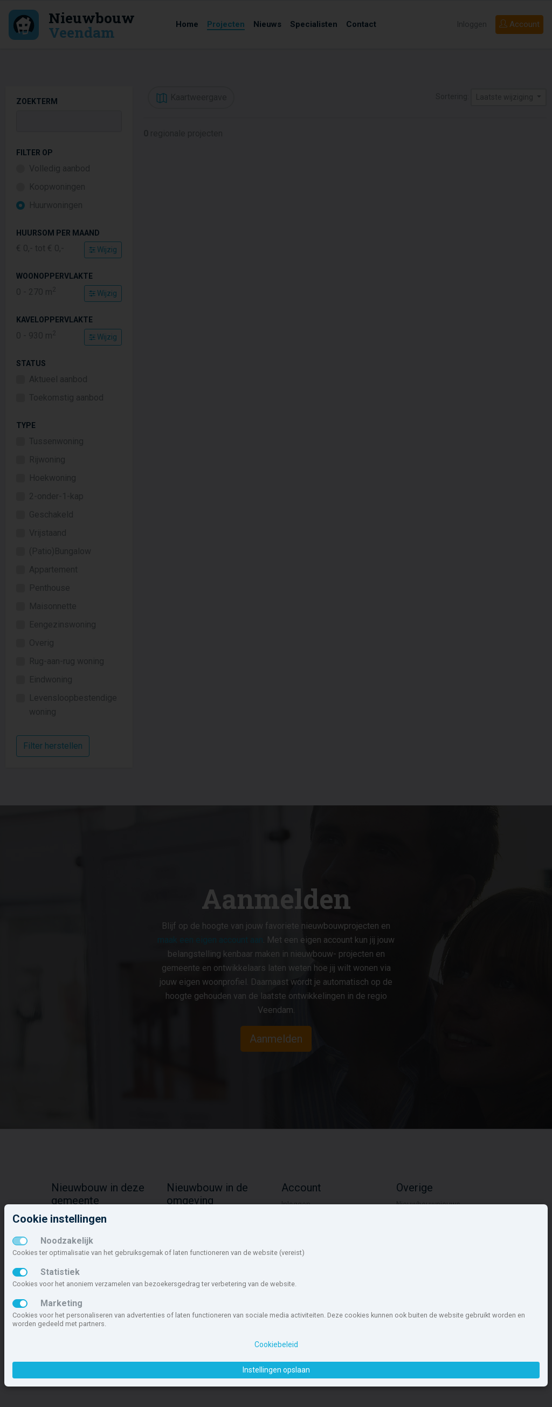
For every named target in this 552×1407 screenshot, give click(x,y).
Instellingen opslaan (276, 1369)
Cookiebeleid (276, 1344)
